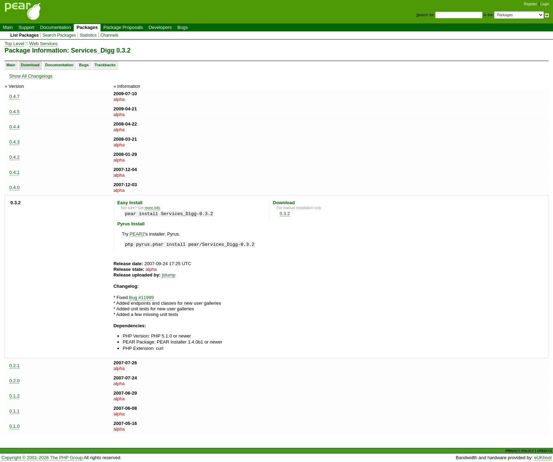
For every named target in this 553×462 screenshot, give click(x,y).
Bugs (182, 27)
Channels (110, 35)
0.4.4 (15, 126)
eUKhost (543, 457)
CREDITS (544, 450)
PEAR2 (137, 234)
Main (8, 27)
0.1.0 (15, 426)
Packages (87, 27)
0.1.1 (15, 411)
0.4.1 (15, 172)
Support (26, 27)
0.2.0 (15, 380)
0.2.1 (15, 365)
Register (530, 4)
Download (30, 65)
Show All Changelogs (31, 76)
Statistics (88, 35)
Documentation (55, 27)
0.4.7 (15, 96)
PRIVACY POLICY (519, 450)
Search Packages (59, 35)
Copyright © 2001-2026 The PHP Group (42, 457)
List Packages (24, 35)
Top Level (14, 43)
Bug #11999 (141, 297)
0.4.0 (15, 187)
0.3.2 (285, 213)
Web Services (43, 43)
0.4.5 (15, 111)
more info (152, 208)
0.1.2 (15, 396)
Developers (160, 27)
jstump (168, 275)
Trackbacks (105, 65)
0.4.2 (15, 157)
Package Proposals (123, 27)
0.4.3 (15, 142)
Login (545, 4)
